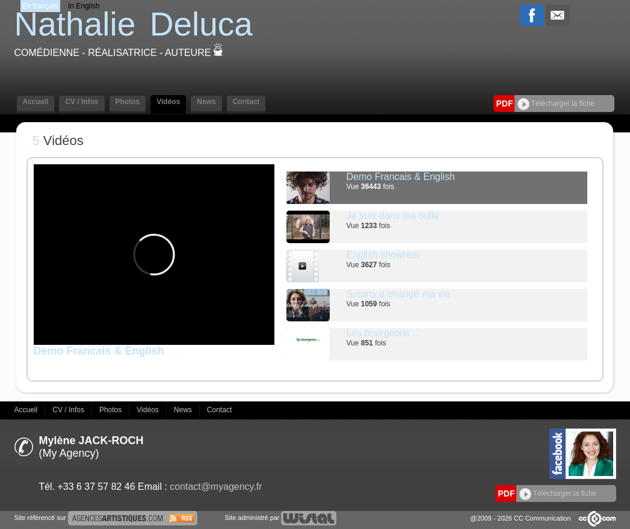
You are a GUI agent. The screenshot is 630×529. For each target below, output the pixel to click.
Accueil (36, 101)
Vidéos (168, 101)
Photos (128, 101)
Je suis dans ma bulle (393, 216)
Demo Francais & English (401, 177)
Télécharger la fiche (556, 103)
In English (84, 6)
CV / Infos (81, 101)
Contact (246, 101)
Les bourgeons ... (384, 333)
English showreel (383, 255)
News (206, 101)
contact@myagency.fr (216, 486)
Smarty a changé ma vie (399, 294)
